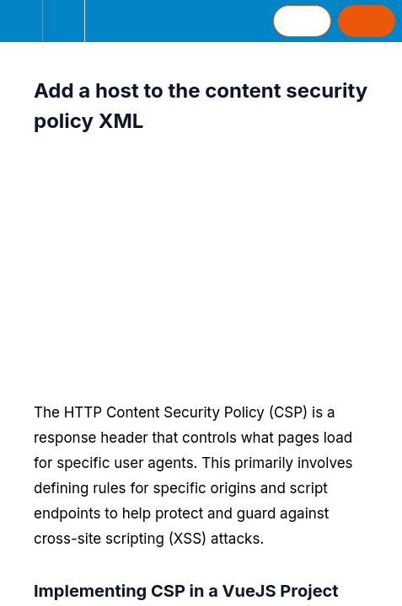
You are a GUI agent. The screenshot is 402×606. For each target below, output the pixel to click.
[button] (21, 21)
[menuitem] (63, 21)
